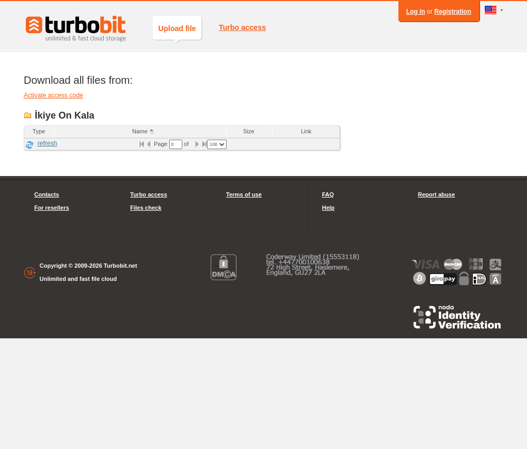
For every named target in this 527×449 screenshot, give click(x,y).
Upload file (177, 32)
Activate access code (53, 95)
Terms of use (244, 194)
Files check (145, 207)
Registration (452, 11)
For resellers (51, 207)
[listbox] (217, 144)
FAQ (328, 194)
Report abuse (436, 194)
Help (328, 207)
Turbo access (242, 27)
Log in (415, 11)
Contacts (46, 194)
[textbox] (175, 144)
